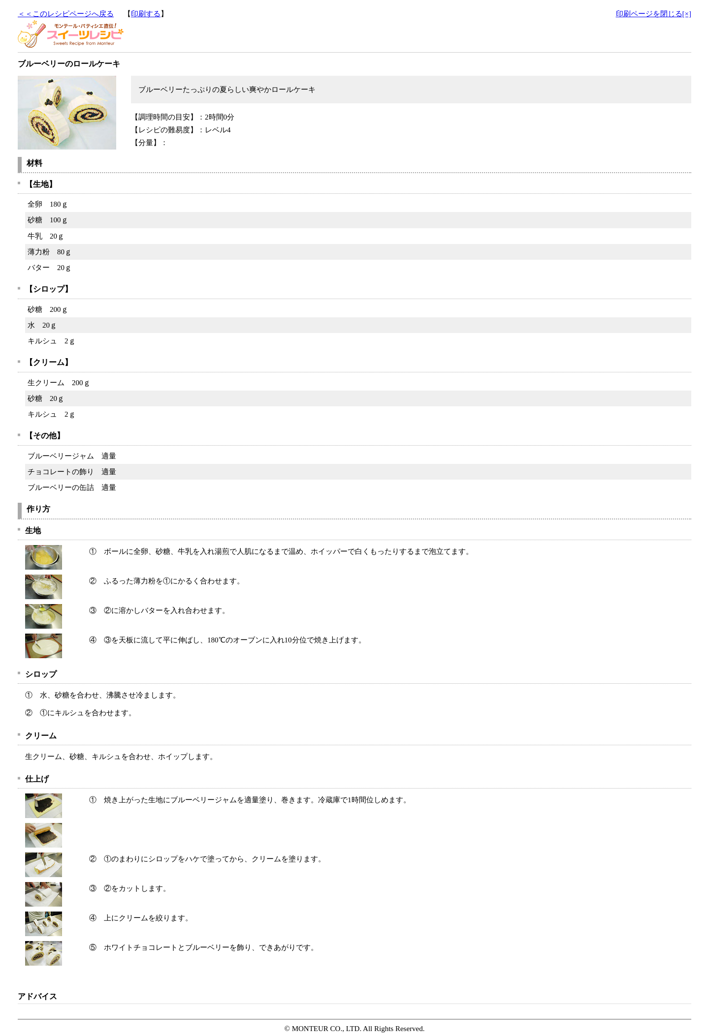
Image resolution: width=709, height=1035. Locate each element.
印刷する (146, 14)
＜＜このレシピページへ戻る (66, 14)
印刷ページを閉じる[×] (653, 14)
